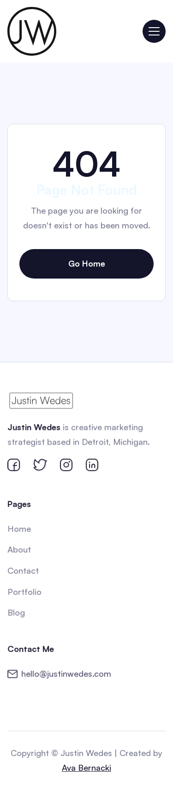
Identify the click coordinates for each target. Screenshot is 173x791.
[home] (31, 31)
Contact (23, 570)
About (19, 550)
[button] (154, 31)
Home (19, 529)
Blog (16, 612)
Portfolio (25, 591)
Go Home (86, 263)
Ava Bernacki (86, 767)
